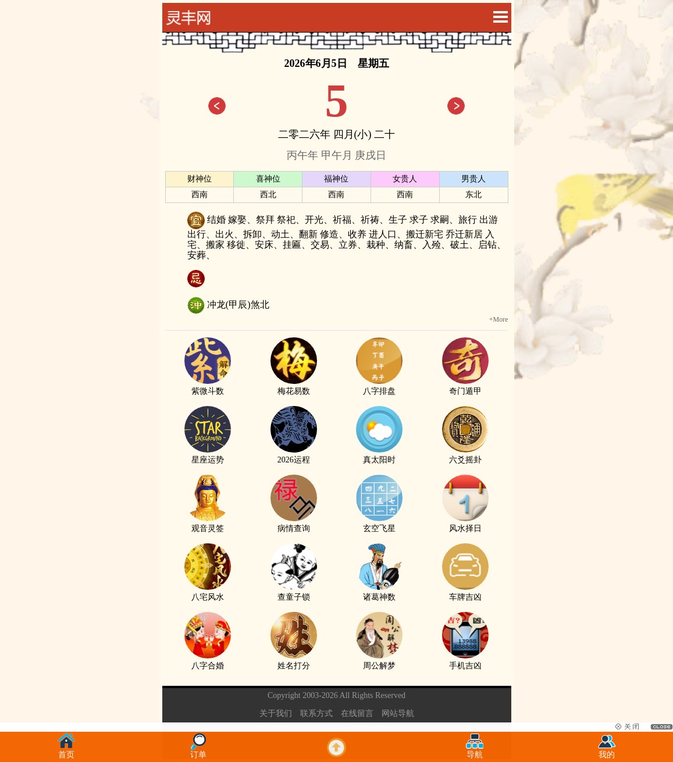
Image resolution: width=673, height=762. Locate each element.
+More (498, 319)
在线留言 (357, 713)
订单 (198, 751)
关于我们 (275, 713)
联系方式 (316, 713)
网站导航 (398, 713)
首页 (66, 751)
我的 (606, 751)
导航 (474, 751)
